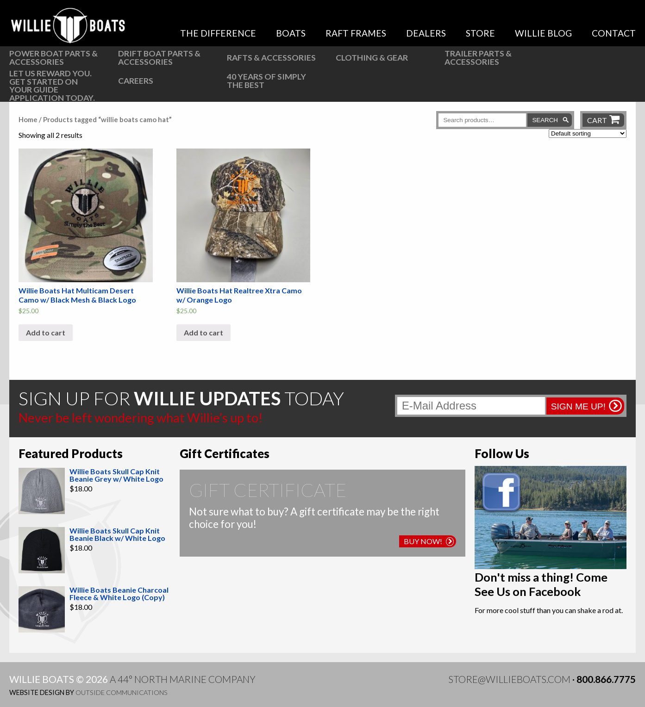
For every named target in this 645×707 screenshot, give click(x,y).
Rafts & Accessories (271, 57)
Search (545, 120)
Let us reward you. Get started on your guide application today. (52, 85)
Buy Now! (429, 541)
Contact (614, 33)
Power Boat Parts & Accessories (53, 58)
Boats (291, 33)
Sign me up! (578, 406)
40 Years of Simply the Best (266, 81)
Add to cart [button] (45, 332)
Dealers (426, 33)
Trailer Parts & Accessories (478, 58)
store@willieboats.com (509, 679)
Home (28, 119)
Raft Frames (356, 33)
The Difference (218, 33)
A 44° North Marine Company (183, 679)
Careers (135, 81)
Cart (597, 120)
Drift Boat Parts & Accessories (159, 58)
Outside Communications (121, 692)
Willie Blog (543, 33)
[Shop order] (587, 133)
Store (480, 33)
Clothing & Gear (372, 57)
